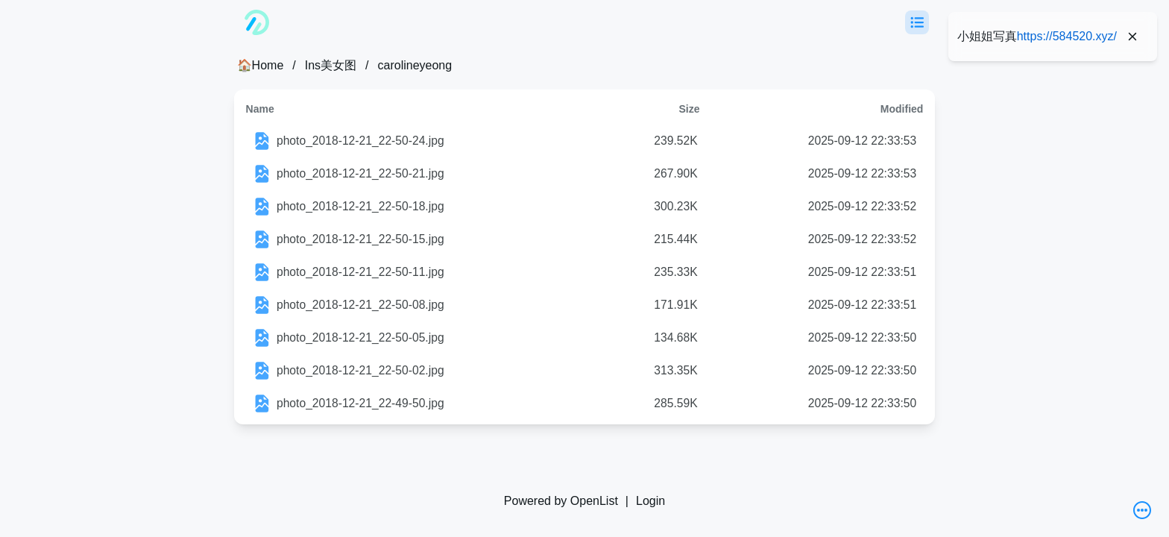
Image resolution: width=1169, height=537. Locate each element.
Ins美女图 (330, 65)
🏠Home (260, 65)
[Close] (1132, 36)
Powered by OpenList (561, 500)
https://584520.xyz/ (1067, 36)
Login (650, 500)
